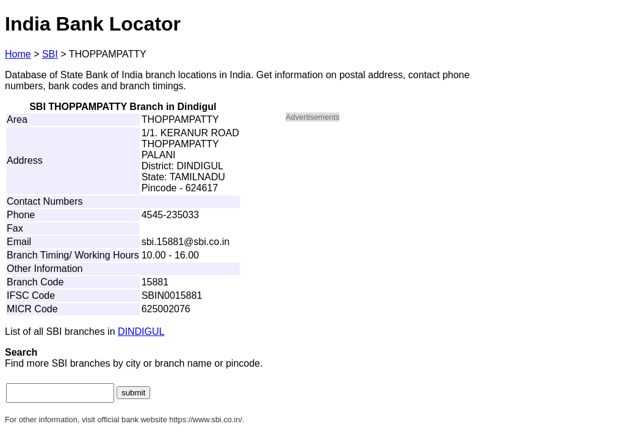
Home (18, 54)
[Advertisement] (389, 217)
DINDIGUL (141, 331)
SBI (50, 54)
